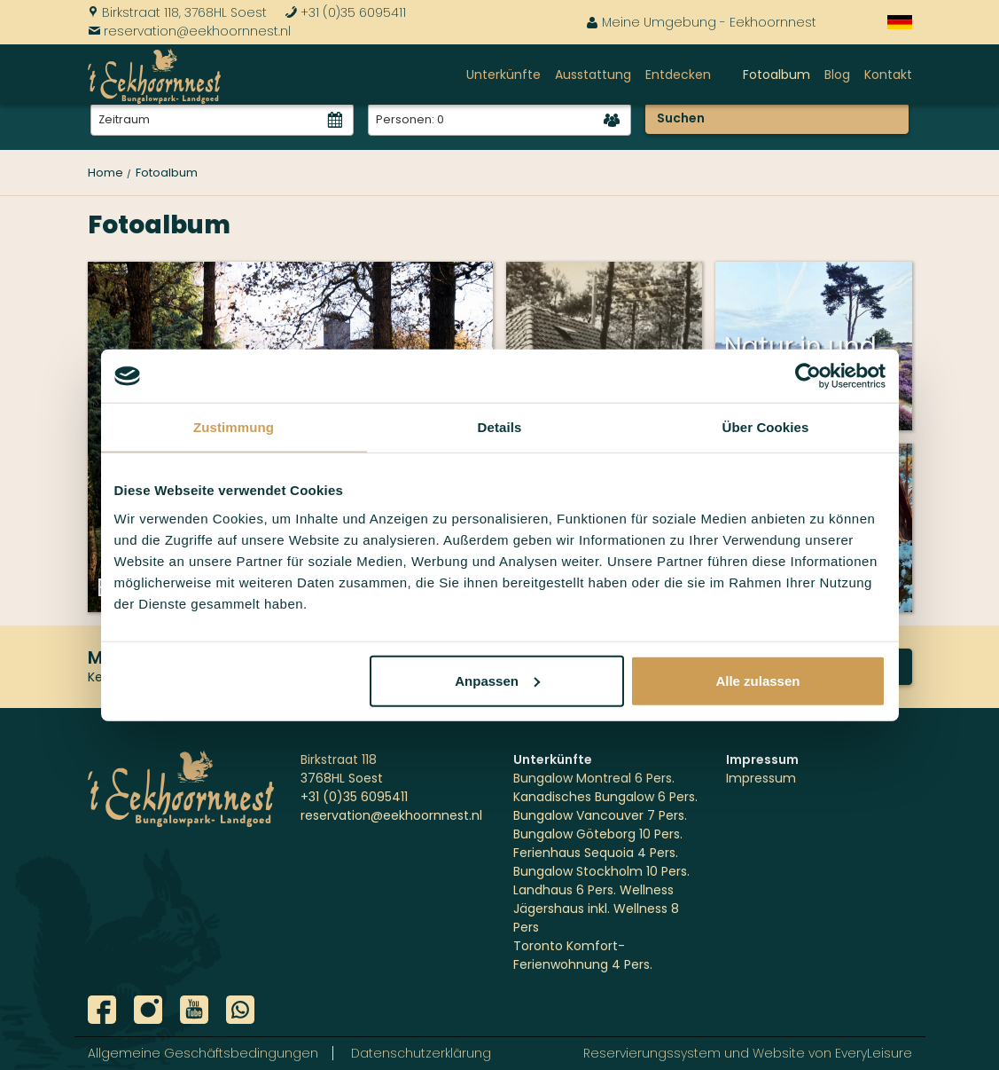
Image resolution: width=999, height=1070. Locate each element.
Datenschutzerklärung (421, 1053)
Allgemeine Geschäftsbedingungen (203, 1053)
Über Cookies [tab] (765, 427)
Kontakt (888, 74)
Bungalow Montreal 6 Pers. (594, 778)
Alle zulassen (757, 680)
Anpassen (497, 680)
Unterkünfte (503, 74)
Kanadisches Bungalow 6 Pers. (605, 797)
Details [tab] (500, 427)
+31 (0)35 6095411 (345, 12)
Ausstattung (593, 74)
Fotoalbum (776, 74)
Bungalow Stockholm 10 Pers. (601, 871)
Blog (837, 74)
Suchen (681, 118)
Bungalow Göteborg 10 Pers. (598, 834)
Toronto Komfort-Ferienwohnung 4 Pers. (582, 955)
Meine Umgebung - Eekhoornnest (701, 22)
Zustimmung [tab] (233, 427)
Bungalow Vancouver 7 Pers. (600, 815)
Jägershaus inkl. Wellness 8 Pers (596, 918)
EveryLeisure (873, 1053)
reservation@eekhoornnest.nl (189, 31)
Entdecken (678, 74)
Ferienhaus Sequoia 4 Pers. (595, 853)
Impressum (761, 778)
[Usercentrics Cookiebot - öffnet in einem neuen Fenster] (808, 376)
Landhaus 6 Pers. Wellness (593, 890)
